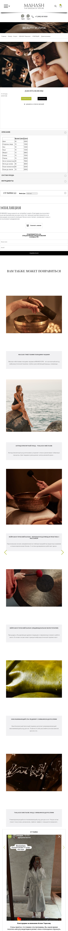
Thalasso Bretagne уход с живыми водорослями (34, 812)
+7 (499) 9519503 (39, 16)
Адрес (23, 19)
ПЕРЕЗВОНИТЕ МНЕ (26, 98)
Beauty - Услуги (12, 36)
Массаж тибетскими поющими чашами (34, 354)
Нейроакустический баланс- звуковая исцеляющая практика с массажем (34, 537)
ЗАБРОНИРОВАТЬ (42, 98)
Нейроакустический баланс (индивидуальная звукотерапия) (34, 628)
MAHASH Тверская (24, 36)
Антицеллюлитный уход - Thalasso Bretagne (34, 446)
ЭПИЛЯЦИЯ (35, 36)
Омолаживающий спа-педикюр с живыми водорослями (34, 719)
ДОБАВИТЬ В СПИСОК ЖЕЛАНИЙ (34, 104)
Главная (3, 36)
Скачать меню (34, 225)
